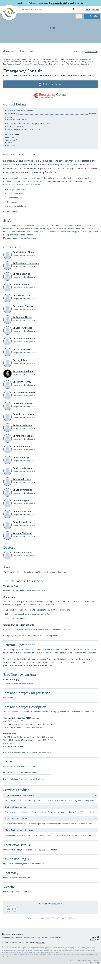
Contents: (79, 51)
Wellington (65, 62)
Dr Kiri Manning (20, 457)
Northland (24, 59)
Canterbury (16, 59)
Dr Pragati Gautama (23, 371)
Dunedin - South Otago (78, 62)
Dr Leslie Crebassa (22, 327)
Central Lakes (74, 59)
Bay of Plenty (41, 62)
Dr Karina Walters (21, 522)
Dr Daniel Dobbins (22, 349)
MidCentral (92, 62)
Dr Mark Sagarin (21, 500)
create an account (37, 610)
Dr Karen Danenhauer (24, 338)
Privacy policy (55, 938)
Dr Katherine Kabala (23, 435)
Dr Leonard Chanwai (23, 306)
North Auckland (58, 64)
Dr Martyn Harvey (21, 381)
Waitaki (55, 59)
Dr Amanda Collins (22, 317)
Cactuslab (41, 942)
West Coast (7, 59)
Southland (50, 62)
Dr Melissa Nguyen (22, 468)
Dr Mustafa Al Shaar (23, 252)
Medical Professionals (25, 938)
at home (31, 172)
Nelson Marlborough (22, 64)
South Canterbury (29, 62)
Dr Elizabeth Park (21, 479)
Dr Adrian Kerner (21, 446)
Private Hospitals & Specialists (78, 64)
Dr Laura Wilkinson (22, 533)
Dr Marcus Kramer (22, 552)
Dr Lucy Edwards (21, 360)
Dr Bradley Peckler (22, 489)
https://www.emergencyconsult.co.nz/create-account (25, 864)
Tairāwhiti (6, 62)
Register (95, 9)
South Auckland (35, 59)
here (15, 211)
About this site (8, 938)
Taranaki (49, 59)
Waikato (58, 62)
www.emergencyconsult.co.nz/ (16, 119)
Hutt (43, 59)
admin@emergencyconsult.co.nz (26, 129)
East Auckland (8, 64)
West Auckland (16, 62)
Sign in (87, 9)
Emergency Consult (13, 160)
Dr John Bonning (21, 273)
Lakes (49, 64)
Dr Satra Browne (21, 284)
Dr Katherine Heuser (23, 414)
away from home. (48, 172)
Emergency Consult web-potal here (30, 590)
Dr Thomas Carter (21, 295)
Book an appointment (50, 84)
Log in (10, 610)
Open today (10, 111)
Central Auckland (86, 59)
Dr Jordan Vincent (22, 511)
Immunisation (57, 3)
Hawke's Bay (63, 59)
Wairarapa (34, 64)
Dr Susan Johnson (22, 425)
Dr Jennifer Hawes (22, 403)
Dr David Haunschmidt (24, 392)
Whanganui (42, 64)
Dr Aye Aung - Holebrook (25, 263)
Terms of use (42, 938)
